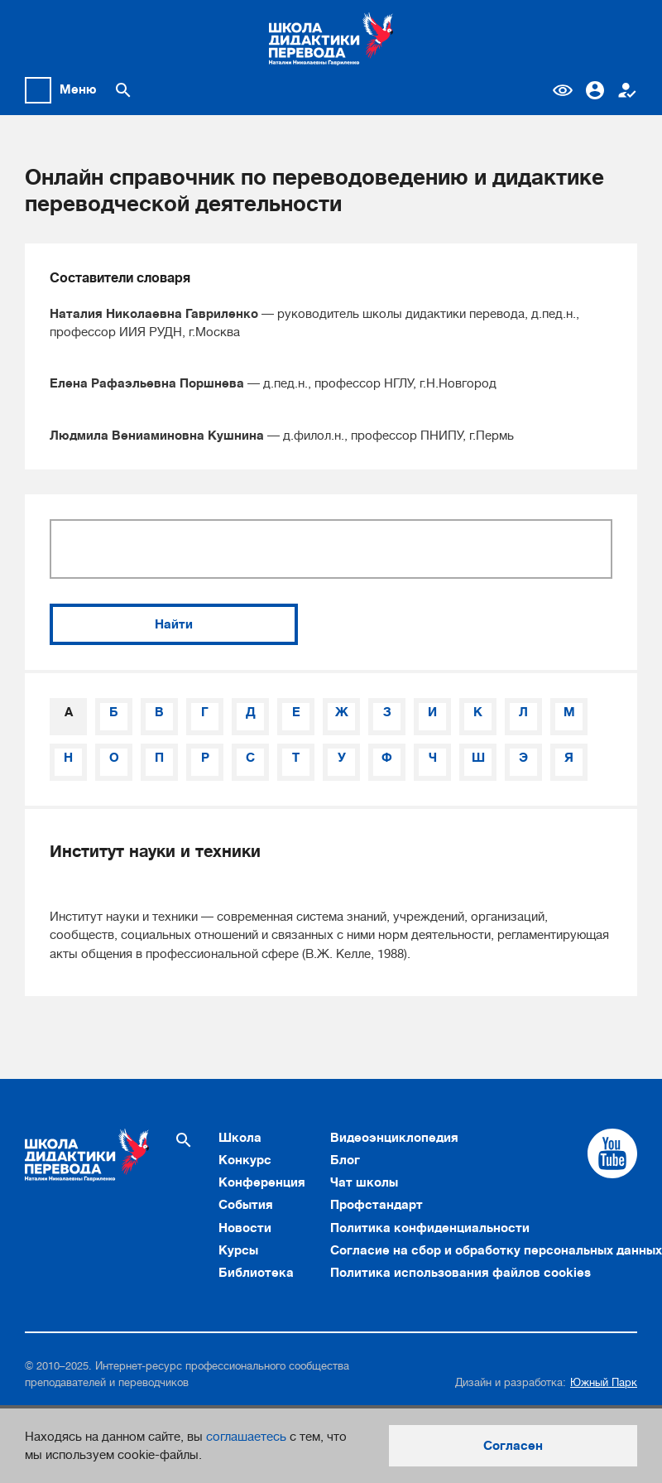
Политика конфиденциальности (430, 1228)
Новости (244, 1228)
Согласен (513, 1445)
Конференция (261, 1182)
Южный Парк (603, 1382)
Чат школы (364, 1182)
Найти (174, 624)
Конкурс (244, 1160)
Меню (78, 89)
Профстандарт (376, 1204)
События (245, 1204)
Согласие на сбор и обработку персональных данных (496, 1250)
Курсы (238, 1250)
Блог (345, 1160)
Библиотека (256, 1272)
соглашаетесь (246, 1436)
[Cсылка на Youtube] (612, 1153)
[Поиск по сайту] (123, 90)
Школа (239, 1137)
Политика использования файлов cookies (460, 1272)
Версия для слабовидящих (563, 90)
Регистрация (627, 90)
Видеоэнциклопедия (394, 1137)
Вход (595, 90)
